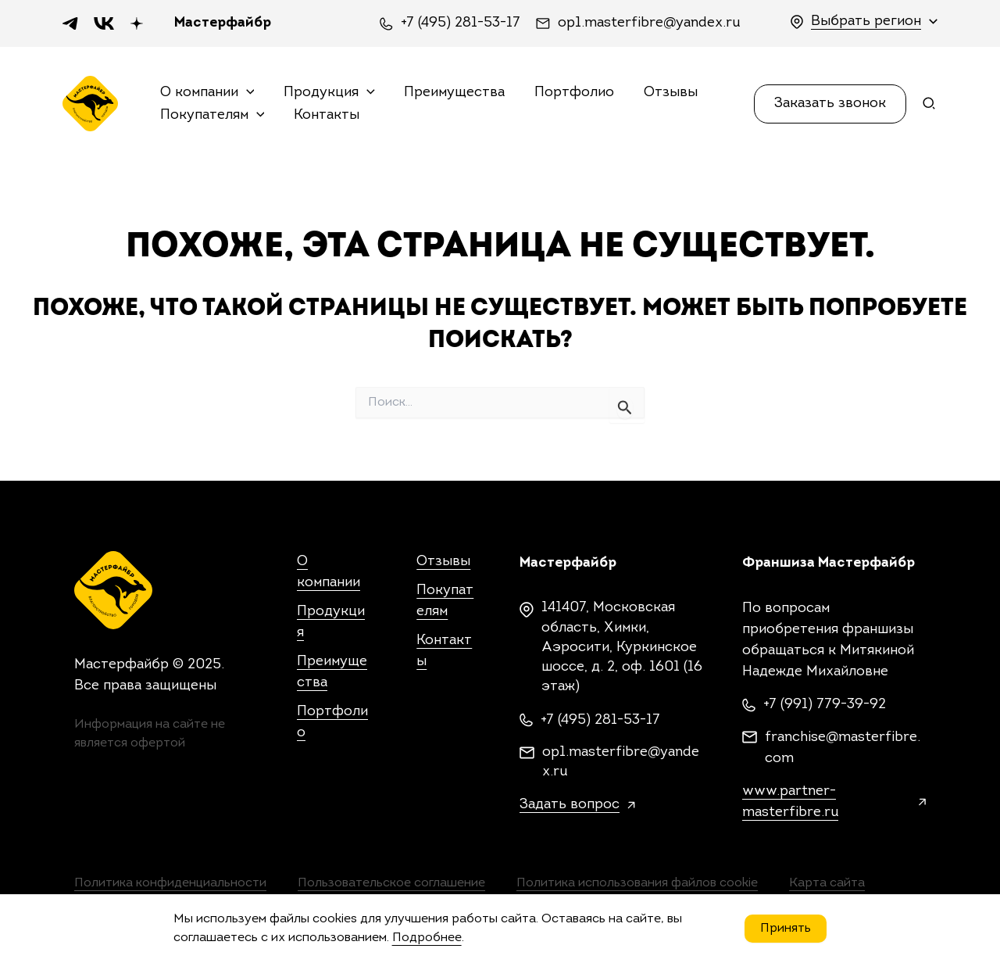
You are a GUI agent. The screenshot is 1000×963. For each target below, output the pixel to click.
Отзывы (665, 92)
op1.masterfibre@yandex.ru (649, 23)
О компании (207, 93)
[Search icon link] (930, 106)
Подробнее (427, 938)
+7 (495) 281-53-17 (460, 23)
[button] (830, 103)
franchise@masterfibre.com (842, 748)
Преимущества (452, 92)
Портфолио (570, 92)
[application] (246, 93)
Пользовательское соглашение (391, 883)
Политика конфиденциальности (170, 883)
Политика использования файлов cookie (637, 883)
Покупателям (212, 115)
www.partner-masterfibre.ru (790, 802)
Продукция (327, 93)
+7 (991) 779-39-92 (824, 704)
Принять (785, 928)
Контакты (325, 114)
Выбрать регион (866, 21)
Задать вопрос (570, 804)
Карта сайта (827, 883)
